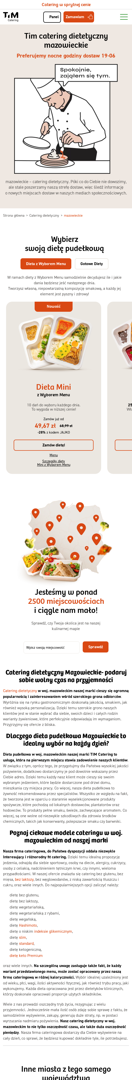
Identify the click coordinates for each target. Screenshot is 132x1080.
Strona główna (14, 215)
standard (26, 943)
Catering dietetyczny (44, 215)
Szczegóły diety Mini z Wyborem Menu (53, 463)
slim (22, 937)
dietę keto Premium (26, 955)
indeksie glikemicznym (53, 931)
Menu (54, 455)
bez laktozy (24, 879)
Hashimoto (28, 925)
